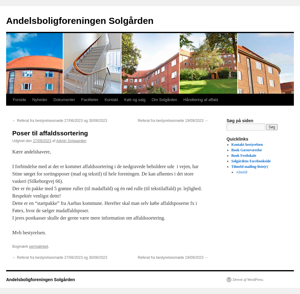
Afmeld (241, 172)
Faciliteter (89, 99)
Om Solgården (164, 99)
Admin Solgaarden (71, 141)
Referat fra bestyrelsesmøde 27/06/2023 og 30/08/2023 (59, 121)
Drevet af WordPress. (248, 279)
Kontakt (111, 99)
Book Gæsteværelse (246, 150)
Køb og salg (134, 99)
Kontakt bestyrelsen (247, 144)
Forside (19, 99)
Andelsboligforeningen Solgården (80, 21)
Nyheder (39, 99)
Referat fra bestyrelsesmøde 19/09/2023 (173, 121)
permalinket (38, 246)
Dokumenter (64, 99)
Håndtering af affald (200, 99)
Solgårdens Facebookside (251, 161)
